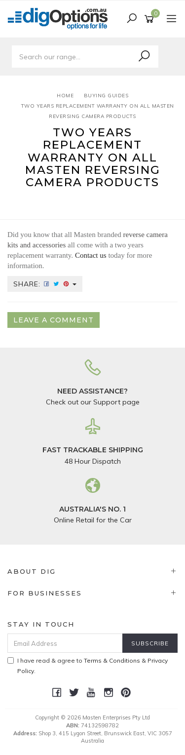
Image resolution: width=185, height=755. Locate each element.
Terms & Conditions (112, 660)
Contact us (91, 255)
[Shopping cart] (150, 19)
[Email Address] (65, 643)
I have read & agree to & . (87, 666)
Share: (44, 283)
